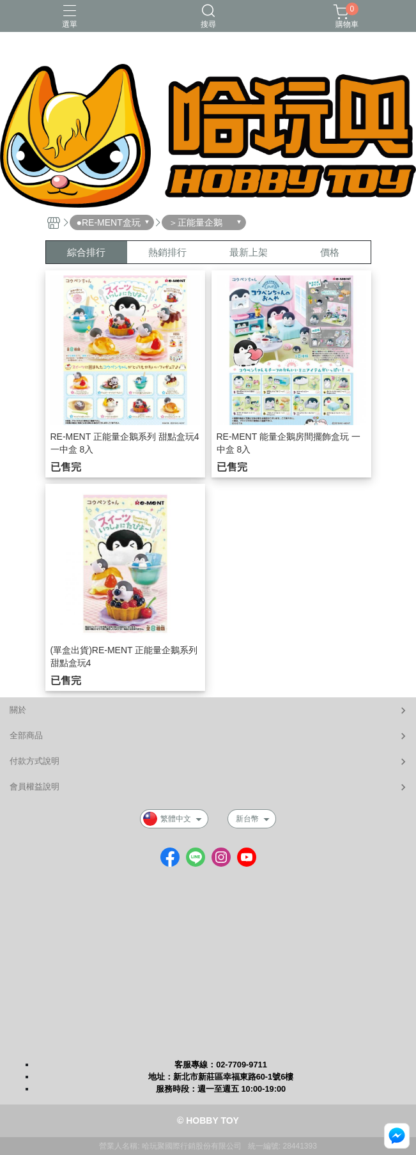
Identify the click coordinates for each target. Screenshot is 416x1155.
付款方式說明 (34, 761)
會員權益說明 (34, 786)
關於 (18, 710)
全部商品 (26, 735)
